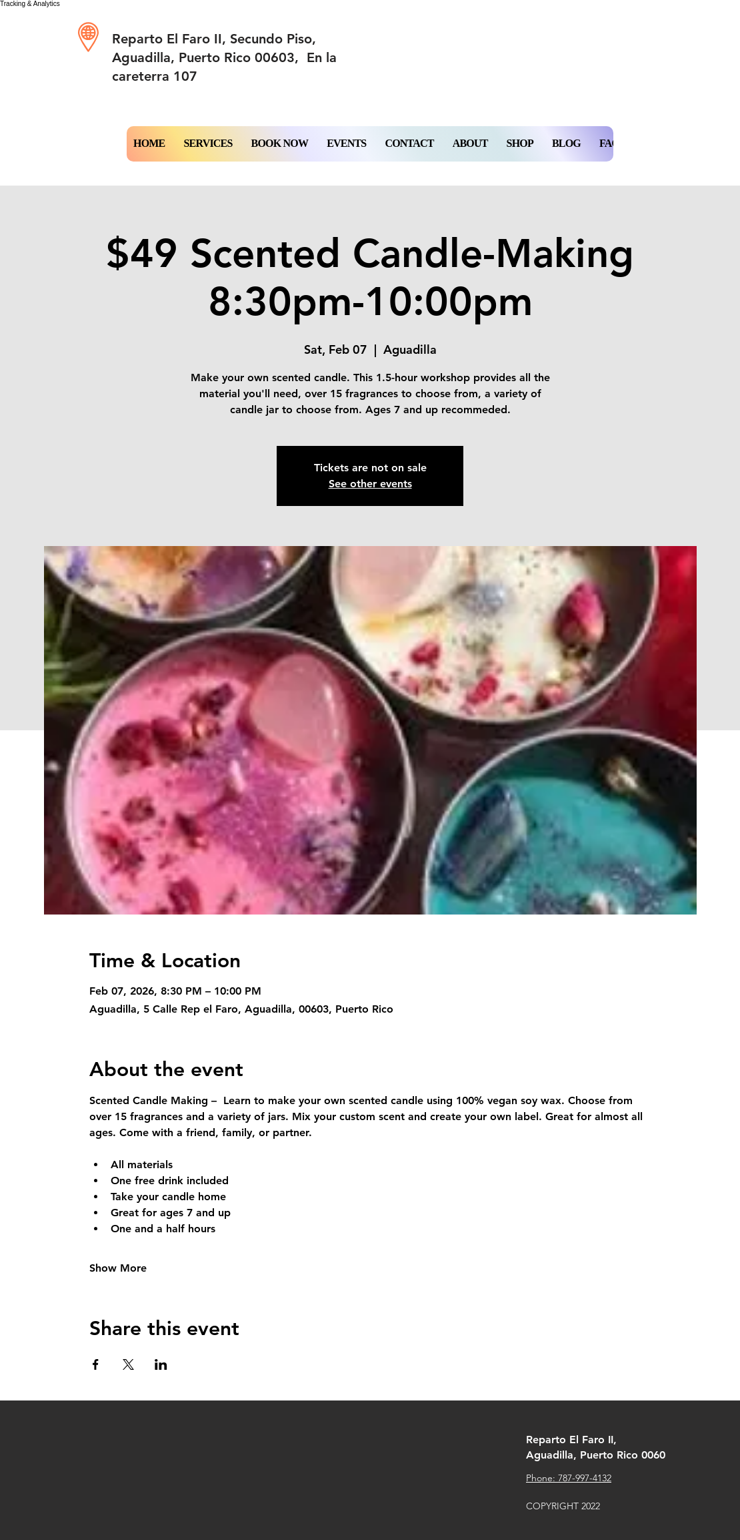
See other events (370, 483)
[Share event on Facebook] (95, 1364)
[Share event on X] (128, 1364)
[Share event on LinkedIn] (161, 1364)
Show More (118, 1268)
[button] (280, 144)
